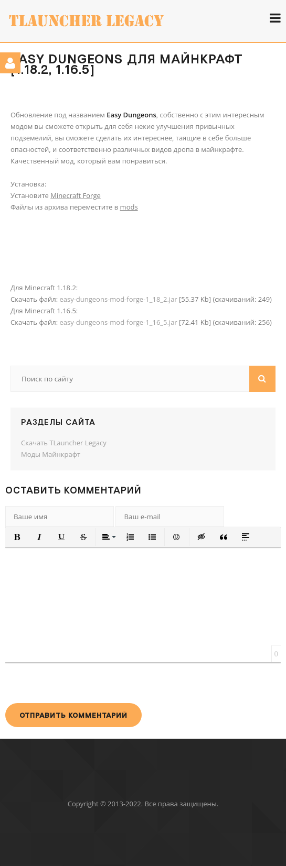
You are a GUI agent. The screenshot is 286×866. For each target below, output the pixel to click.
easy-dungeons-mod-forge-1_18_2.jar (118, 299)
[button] (17, 537)
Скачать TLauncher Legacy (64, 442)
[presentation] (85, 682)
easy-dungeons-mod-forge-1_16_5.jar (118, 322)
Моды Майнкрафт (50, 454)
